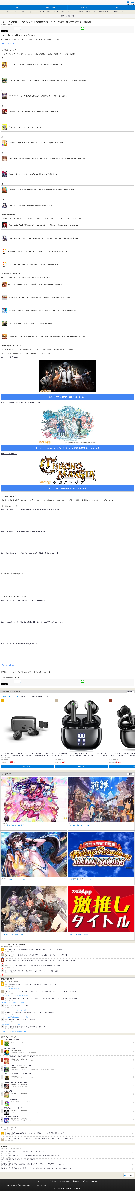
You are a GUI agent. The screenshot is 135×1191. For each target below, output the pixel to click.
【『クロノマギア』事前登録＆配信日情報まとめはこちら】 (68, 488)
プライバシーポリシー (65, 1181)
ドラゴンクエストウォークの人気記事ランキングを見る (15, 995)
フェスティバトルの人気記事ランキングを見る (13, 1002)
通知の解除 (76, 1181)
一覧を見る (130, 691)
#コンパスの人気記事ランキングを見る (11, 988)
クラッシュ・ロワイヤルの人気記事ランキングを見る (14, 1010)
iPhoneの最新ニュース (49, 12)
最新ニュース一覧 (36, 12)
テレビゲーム (49, 696)
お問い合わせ (41, 1181)
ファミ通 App (7, 3)
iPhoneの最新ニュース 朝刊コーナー (67, 12)
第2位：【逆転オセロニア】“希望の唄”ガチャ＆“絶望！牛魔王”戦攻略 (23, 531)
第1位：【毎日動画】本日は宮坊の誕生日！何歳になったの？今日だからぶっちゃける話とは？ (31, 509)
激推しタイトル (71, 16)
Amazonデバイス (37, 696)
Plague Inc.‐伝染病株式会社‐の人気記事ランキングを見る (15, 1017)
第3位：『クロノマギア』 (9, 454)
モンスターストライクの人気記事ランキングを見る (14, 1031)
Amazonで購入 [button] (27, 766)
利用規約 (48, 1181)
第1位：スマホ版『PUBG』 (9, 357)
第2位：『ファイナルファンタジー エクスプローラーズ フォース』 (22, 402)
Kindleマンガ (25, 696)
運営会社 (54, 1181)
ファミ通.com (84, 1181)
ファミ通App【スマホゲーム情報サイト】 (18, 12)
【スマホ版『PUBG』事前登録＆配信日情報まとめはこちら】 (67, 397)
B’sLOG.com (93, 1181)
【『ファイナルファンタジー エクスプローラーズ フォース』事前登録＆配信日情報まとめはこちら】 (67, 448)
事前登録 (62, 16)
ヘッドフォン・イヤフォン (10, 696)
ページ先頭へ (129, 1175)
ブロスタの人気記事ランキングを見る (11, 1024)
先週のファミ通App (8, 43)
